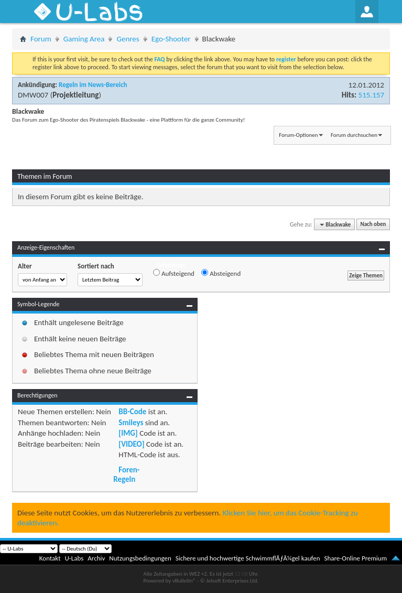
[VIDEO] (131, 444)
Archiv (96, 558)
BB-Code (132, 411)
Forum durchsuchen (354, 135)
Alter (25, 266)
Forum (40, 39)
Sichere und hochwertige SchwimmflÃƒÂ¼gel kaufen (248, 558)
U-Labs (74, 558)
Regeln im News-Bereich (93, 85)
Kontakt (50, 558)
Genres (127, 39)
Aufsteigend (173, 273)
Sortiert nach (96, 266)
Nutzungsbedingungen (140, 558)
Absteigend (221, 273)
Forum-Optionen (298, 135)
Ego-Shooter (171, 39)
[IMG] (127, 433)
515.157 (371, 95)
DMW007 (33, 95)
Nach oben (373, 224)
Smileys (130, 422)
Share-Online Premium (355, 558)
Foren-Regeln (126, 474)
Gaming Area (84, 39)
